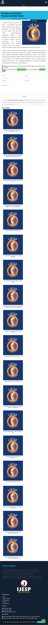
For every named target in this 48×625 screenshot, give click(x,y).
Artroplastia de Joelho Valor (24, 569)
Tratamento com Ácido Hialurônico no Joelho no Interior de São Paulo (13, 206)
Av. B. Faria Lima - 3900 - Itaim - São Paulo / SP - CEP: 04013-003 (20, 618)
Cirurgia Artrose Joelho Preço (21, 576)
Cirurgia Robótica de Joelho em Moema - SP (13, 181)
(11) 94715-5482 (21, 69)
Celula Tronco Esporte (17, 574)
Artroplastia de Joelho (13, 569)
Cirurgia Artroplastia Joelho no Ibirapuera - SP (13, 457)
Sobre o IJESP (6, 598)
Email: (26, 75)
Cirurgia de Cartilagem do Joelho (9, 578)
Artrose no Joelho (6, 573)
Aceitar (40, 622)
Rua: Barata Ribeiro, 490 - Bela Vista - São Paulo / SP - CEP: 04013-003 (21, 616)
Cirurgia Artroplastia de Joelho (28, 574)
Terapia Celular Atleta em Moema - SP (13, 381)
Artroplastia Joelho (34, 569)
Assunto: (27, 80)
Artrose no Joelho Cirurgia (16, 573)
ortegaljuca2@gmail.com (9, 611)
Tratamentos (6, 600)
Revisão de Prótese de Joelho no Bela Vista (13, 281)
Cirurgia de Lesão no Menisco (36, 578)
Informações (6, 603)
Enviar (24, 96)
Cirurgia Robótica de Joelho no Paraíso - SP (13, 432)
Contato (5, 602)
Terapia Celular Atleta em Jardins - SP (13, 356)
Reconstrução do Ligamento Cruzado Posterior (13, 256)
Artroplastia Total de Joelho (8, 571)
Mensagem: (5, 85)
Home (4, 597)
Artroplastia (5, 569)
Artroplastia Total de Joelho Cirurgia (22, 571)
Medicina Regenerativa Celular (13, 230)
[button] (46, 2)
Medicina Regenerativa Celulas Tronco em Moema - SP (13, 507)
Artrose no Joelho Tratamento (28, 573)
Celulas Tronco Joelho (7, 574)
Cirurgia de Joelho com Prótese (13, 481)
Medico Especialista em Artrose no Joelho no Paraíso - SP (13, 532)
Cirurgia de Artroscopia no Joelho (34, 576)
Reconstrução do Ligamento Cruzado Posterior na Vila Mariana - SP (13, 156)
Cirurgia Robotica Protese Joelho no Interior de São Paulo (13, 557)
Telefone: (4, 80)
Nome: (4, 75)
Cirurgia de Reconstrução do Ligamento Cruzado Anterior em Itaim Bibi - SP (13, 306)
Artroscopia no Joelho (34, 571)
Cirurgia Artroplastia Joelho (8, 576)
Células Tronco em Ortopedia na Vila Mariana (13, 332)
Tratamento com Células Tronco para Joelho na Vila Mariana (13, 407)
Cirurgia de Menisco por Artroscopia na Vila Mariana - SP (13, 131)
